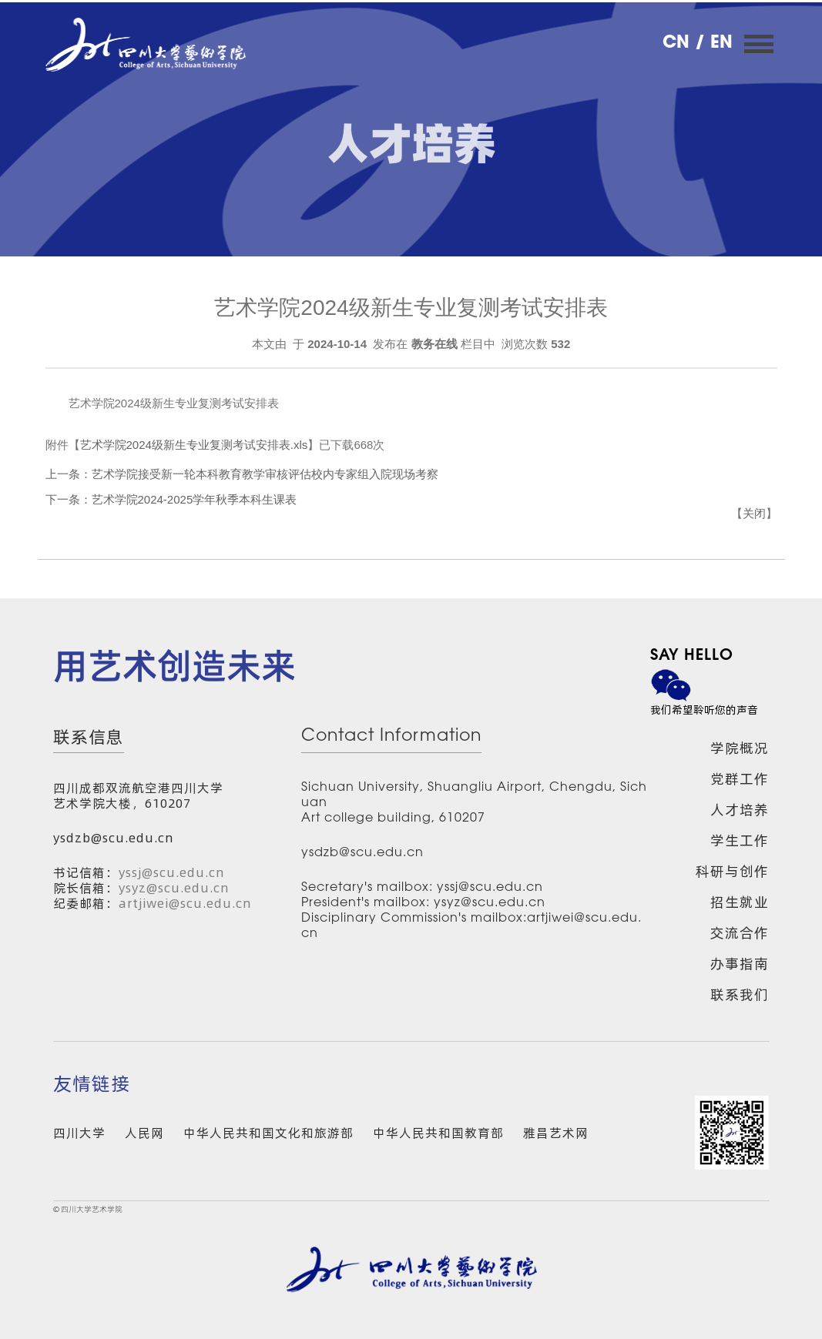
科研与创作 (732, 871)
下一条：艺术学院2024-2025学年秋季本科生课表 (171, 499)
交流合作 (739, 932)
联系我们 (739, 994)
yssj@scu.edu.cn (172, 872)
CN (679, 43)
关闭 (754, 513)
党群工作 (739, 778)
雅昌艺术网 (556, 1132)
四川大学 (79, 1132)
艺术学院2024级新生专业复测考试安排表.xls (194, 444)
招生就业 (739, 902)
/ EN (714, 43)
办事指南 (739, 963)
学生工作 (739, 840)
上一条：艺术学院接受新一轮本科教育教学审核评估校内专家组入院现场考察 (241, 473)
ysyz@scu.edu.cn (174, 887)
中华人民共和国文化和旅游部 (268, 1132)
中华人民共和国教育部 (438, 1132)
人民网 (144, 1132)
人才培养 (739, 809)
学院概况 (739, 748)
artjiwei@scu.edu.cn (185, 903)
